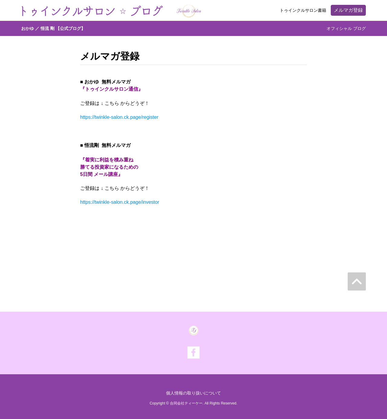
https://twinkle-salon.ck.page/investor (119, 202)
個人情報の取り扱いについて (193, 393)
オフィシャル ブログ (346, 28)
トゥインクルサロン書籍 (303, 10)
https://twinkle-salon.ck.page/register (119, 117)
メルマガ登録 (348, 10)
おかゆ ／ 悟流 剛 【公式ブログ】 (53, 28)
